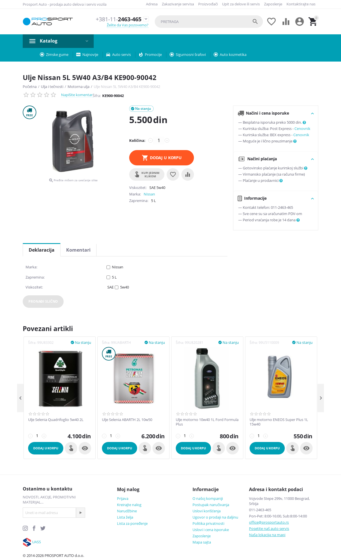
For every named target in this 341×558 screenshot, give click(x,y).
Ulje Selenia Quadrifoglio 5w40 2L (55, 420)
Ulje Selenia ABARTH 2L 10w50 (127, 420)
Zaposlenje (273, 4)
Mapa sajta (202, 542)
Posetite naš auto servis (269, 528)
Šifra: (97, 95)
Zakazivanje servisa (178, 4)
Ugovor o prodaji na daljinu (215, 517)
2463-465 (116, 19)
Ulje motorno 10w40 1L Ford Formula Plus (207, 422)
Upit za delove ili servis (241, 4)
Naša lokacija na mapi (267, 534)
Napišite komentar (77, 94)
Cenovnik (302, 128)
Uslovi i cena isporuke (211, 529)
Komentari (78, 250)
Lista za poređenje (132, 523)
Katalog (48, 41)
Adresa (152, 4)
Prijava (122, 498)
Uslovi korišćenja (207, 510)
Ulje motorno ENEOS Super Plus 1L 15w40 (279, 422)
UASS (36, 541)
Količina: (137, 140)
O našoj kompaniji (208, 498)
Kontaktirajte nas (300, 4)
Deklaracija (42, 250)
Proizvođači (208, 4)
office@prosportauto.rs (269, 522)
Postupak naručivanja (211, 504)
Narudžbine (127, 510)
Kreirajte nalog (129, 504)
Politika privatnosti (208, 523)
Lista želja (125, 517)
